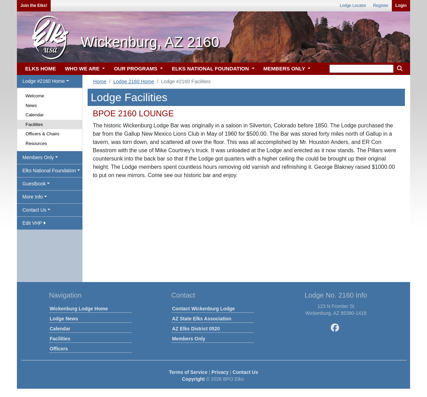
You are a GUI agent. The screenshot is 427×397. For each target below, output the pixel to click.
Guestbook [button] (34, 183)
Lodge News (64, 318)
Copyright (193, 379)
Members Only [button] (38, 157)
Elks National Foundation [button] (49, 170)
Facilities (34, 124)
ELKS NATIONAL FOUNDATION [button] (211, 68)
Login (401, 5)
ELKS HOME (40, 68)
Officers (59, 348)
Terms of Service (188, 372)
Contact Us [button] (34, 210)
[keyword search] (361, 69)
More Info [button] (32, 197)
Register (381, 5)
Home (99, 81)
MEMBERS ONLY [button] (285, 68)
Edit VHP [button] (34, 223)
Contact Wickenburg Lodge (203, 308)
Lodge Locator (353, 5)
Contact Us (245, 372)
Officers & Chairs (42, 133)
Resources (36, 143)
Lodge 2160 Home (133, 81)
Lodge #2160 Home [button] (43, 81)
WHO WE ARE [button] (83, 68)
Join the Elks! (33, 5)
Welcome (35, 95)
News (31, 105)
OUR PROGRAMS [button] (136, 68)
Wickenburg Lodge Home (79, 308)
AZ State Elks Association (201, 318)
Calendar (35, 114)
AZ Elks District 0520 (196, 328)
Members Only (188, 338)
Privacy (220, 372)
